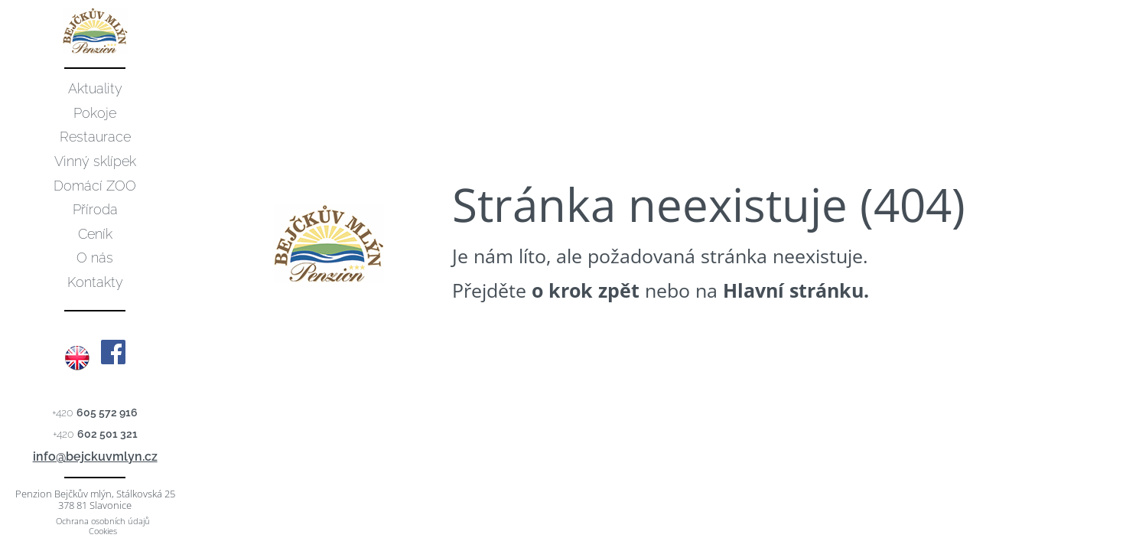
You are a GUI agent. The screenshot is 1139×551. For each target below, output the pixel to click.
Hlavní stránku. (796, 290)
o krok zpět (585, 290)
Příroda (95, 209)
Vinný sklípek (95, 161)
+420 (95, 412)
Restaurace (95, 137)
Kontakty (95, 282)
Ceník (95, 234)
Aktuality (95, 88)
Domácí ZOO (95, 186)
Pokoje (94, 113)
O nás (94, 257)
